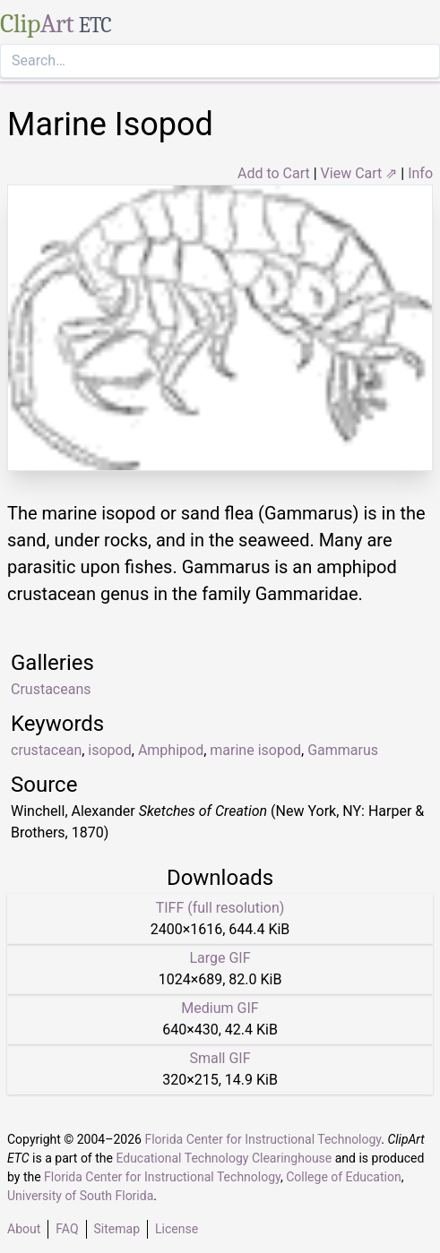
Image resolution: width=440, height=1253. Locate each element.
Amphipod (170, 750)
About (23, 1229)
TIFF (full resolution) (220, 907)
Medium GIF (219, 1008)
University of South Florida (80, 1196)
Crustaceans (51, 689)
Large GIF (219, 957)
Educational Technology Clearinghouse (224, 1158)
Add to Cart (273, 173)
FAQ (67, 1229)
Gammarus (342, 750)
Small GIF (219, 1058)
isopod (109, 750)
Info (420, 173)
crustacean (46, 750)
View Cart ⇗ (359, 173)
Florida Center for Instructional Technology (262, 1139)
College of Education (343, 1177)
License (176, 1229)
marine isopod (255, 750)
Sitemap (117, 1229)
